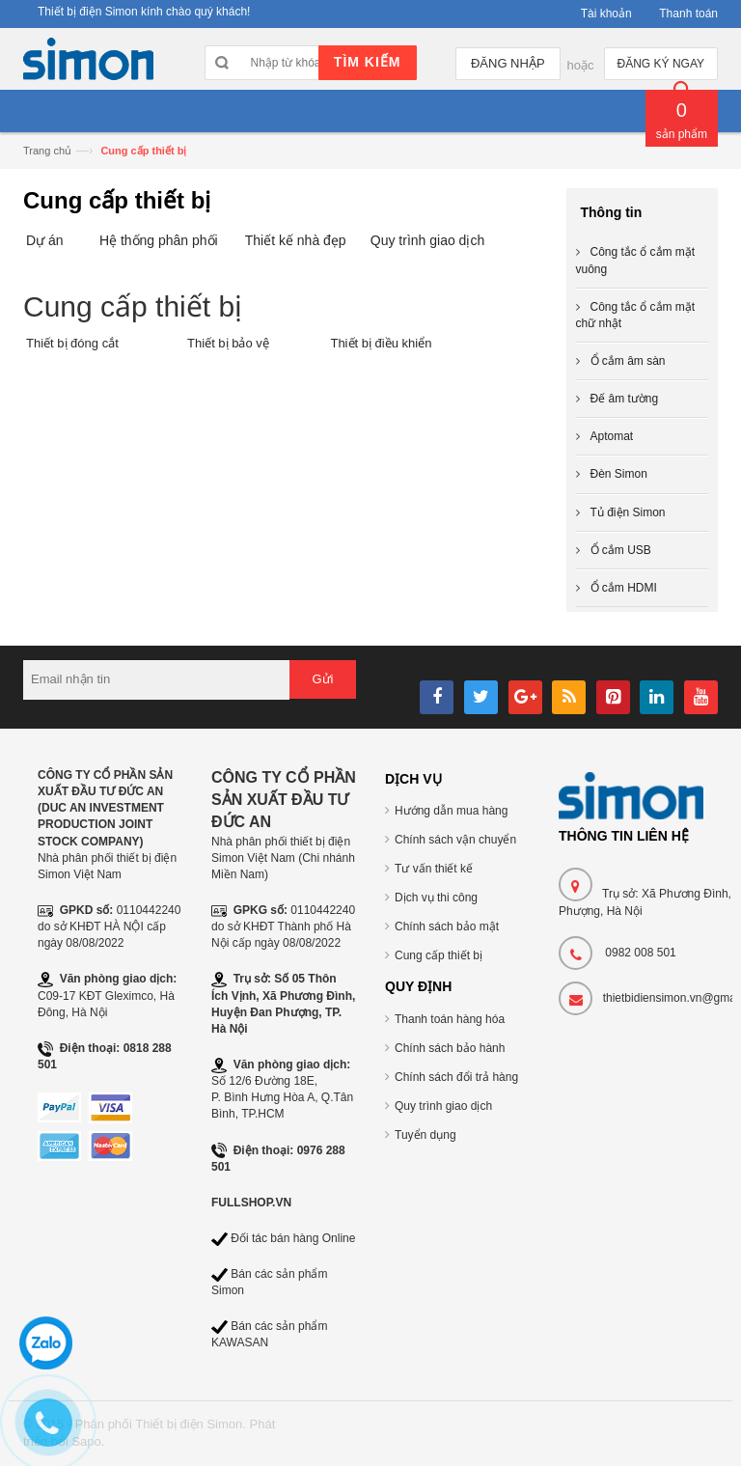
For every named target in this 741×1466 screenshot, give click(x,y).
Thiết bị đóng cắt (72, 343)
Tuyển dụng (425, 1135)
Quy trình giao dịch (427, 240)
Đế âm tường (624, 398)
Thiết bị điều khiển (380, 343)
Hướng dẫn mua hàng (451, 810)
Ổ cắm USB (620, 550)
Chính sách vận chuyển (455, 839)
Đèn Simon (618, 474)
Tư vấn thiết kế (434, 868)
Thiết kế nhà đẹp (295, 240)
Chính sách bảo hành (450, 1048)
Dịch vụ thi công (436, 897)
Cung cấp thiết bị (438, 955)
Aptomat (612, 436)
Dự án (45, 240)
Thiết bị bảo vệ (228, 343)
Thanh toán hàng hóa (450, 1019)
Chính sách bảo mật (447, 926)
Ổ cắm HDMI (623, 588)
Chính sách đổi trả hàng (456, 1077)
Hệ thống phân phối (158, 240)
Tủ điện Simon (628, 512)
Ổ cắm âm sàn (628, 361)
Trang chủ (47, 150)
